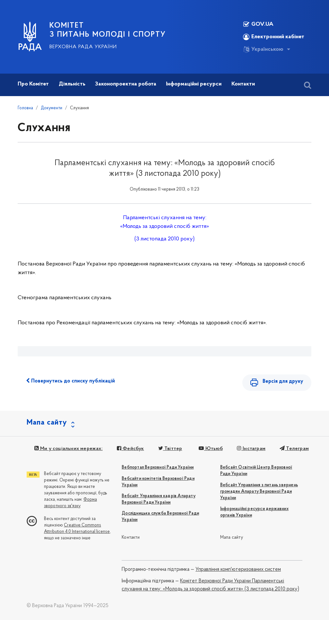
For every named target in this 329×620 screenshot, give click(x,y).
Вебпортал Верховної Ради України (158, 467)
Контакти (131, 537)
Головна (25, 108)
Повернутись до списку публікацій (70, 381)
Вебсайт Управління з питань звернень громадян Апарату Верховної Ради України (259, 491)
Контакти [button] (243, 84)
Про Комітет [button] (33, 84)
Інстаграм (251, 448)
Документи (51, 108)
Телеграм (294, 448)
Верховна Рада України (83, 46)
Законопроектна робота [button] (125, 84)
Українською (263, 49)
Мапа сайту (231, 537)
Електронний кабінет (273, 37)
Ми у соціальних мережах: (68, 448)
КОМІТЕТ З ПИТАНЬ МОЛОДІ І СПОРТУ (107, 30)
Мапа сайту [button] (47, 423)
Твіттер (170, 448)
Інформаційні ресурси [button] (193, 84)
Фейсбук (130, 448)
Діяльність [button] (72, 84)
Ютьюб (210, 448)
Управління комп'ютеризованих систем (238, 569)
